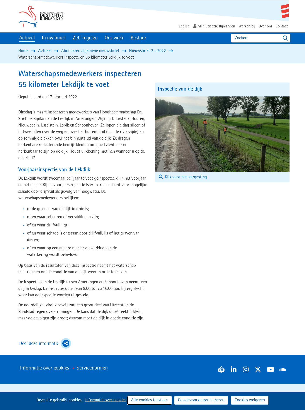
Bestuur (138, 38)
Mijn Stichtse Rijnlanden (216, 26)
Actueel (27, 38)
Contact (282, 26)
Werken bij (247, 26)
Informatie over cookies (105, 400)
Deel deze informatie (45, 343)
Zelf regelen (85, 38)
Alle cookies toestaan (149, 400)
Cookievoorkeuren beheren (201, 400)
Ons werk (114, 38)
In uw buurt (54, 38)
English (184, 26)
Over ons (265, 26)
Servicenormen (92, 368)
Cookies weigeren (250, 400)
